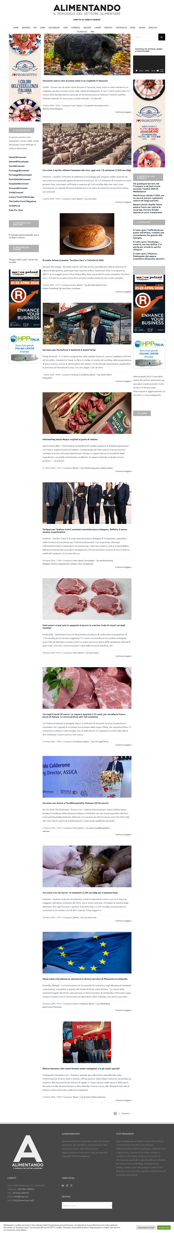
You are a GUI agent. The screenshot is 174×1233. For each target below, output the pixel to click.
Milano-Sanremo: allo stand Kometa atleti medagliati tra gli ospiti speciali (81, 1068)
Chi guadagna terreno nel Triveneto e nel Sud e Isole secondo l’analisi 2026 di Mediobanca (146, 187)
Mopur (110, 468)
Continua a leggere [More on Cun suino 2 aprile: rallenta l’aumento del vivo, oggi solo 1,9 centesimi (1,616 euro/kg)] (123, 202)
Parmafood (47, 378)
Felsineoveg (89, 468)
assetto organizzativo (60, 563)
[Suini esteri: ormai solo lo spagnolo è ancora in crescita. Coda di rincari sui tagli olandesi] (87, 599)
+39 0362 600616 (20, 1192)
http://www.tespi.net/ (23, 1200)
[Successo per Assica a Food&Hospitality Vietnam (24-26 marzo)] (87, 777)
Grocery (74, 374)
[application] (149, 64)
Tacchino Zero (65, 288)
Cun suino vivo (90, 917)
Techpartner (88, 563)
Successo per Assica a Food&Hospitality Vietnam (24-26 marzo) (75, 803)
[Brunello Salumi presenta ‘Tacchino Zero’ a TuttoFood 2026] (87, 234)
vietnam (46, 831)
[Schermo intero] (162, 70)
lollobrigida (105, 1003)
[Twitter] (71, 1185)
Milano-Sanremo (98, 1097)
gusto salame (101, 468)
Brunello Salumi (95, 285)
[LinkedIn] (63, 1185)
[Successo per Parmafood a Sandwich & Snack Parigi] (87, 323)
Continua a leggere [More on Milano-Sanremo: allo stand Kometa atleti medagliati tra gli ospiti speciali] (123, 1100)
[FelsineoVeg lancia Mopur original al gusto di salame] (87, 413)
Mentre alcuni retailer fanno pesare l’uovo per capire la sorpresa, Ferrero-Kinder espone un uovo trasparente (147, 208)
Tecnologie (89, 560)
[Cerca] (161, 37)
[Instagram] (67, 1185)
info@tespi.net (21, 1196)
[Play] (136, 70)
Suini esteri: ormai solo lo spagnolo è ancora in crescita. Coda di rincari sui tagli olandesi (84, 626)
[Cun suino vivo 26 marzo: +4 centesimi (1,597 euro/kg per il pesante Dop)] (87, 866)
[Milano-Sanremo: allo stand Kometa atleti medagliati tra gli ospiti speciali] (87, 1042)
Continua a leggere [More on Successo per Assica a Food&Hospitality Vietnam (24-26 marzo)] (123, 834)
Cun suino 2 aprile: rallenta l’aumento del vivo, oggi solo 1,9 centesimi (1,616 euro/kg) (87, 170)
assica (91, 828)
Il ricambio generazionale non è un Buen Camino (24, 236)
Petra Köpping (56, 108)
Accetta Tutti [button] (164, 1227)
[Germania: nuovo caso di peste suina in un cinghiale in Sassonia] (87, 54)
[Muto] (157, 70)
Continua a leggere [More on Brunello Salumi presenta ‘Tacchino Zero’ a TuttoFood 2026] (123, 291)
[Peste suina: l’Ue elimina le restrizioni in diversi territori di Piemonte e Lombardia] (87, 952)
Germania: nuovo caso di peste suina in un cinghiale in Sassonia (75, 80)
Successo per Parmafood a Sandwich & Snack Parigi (69, 349)
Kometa (87, 1097)
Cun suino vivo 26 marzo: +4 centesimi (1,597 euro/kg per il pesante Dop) (80, 892)
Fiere (75, 828)
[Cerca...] (145, 37)
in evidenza (84, 374)
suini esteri (94, 652)
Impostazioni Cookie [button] (146, 1227)
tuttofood (76, 288)
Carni (73, 105)
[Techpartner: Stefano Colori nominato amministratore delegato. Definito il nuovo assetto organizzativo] (87, 503)
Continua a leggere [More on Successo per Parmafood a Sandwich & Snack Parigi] (123, 381)
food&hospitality (102, 828)
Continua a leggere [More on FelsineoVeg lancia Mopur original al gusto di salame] (123, 471)
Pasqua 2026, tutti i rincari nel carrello (23, 260)
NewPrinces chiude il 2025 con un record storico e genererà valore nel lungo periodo (148, 198)
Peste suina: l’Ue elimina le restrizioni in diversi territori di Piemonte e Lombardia (85, 978)
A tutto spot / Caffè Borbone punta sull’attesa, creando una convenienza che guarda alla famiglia (148, 233)
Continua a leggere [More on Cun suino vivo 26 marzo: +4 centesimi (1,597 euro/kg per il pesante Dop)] (123, 920)
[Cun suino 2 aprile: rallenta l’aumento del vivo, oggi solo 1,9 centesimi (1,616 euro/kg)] (87, 144)
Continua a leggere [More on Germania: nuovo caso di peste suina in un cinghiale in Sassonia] (123, 112)
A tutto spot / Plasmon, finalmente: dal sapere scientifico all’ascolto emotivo (148, 256)
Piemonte (57, 1007)
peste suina (93, 105)
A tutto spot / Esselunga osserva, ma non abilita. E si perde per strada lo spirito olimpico (147, 245)
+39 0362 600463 (25, 1189)
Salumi (79, 105)
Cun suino (92, 198)
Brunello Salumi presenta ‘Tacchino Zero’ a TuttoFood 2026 (73, 260)
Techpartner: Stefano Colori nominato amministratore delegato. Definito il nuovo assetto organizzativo (85, 530)
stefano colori (76, 563)
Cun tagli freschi (102, 741)
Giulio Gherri (106, 374)
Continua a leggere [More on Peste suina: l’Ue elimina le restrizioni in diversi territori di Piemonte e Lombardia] (123, 1010)
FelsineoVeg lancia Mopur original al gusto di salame (70, 439)
